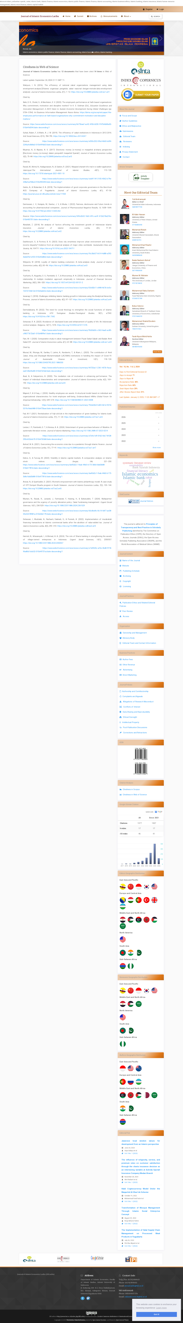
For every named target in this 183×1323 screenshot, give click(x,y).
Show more (157, 447)
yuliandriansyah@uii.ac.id (136, 1297)
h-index (123, 828)
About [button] (126, 16)
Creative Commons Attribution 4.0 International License (115, 1316)
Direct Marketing (128, 675)
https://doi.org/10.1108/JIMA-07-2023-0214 (89, 431)
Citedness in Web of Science (133, 795)
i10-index (123, 834)
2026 (140, 417)
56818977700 (137, 207)
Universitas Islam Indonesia (76, 1320)
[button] (90, 52)
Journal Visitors (146, 501)
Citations (123, 823)
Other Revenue (127, 665)
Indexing (125, 147)
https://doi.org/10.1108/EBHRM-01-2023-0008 (74, 400)
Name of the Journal (130, 561)
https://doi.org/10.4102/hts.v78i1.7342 (39, 317)
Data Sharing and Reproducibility (135, 712)
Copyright (125, 581)
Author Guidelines (128, 121)
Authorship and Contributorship (134, 691)
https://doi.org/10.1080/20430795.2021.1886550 (43, 362)
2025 (140, 423)
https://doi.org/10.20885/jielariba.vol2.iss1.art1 (90, 92)
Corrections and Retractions (133, 733)
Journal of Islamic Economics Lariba (40, 16)
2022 (140, 441)
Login (160, 9)
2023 (140, 435)
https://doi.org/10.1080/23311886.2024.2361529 (65, 506)
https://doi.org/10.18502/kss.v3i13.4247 (69, 136)
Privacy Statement (129, 152)
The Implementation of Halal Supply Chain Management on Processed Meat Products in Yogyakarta (140, 1233)
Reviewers (126, 141)
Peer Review (126, 611)
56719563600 (137, 270)
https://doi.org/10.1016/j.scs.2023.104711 (57, 248)
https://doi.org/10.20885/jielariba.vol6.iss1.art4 (92, 342)
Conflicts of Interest (130, 707)
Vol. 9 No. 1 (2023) (129, 1153)
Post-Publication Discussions (133, 727)
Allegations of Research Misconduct (137, 702)
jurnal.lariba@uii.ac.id (134, 1286)
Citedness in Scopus (130, 789)
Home (67, 16)
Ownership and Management (133, 633)
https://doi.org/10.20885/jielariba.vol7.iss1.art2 (83, 417)
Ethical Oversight (128, 717)
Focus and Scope (128, 116)
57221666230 (137, 316)
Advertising (126, 670)
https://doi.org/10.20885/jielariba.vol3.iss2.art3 (52, 156)
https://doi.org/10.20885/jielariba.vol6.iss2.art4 (46, 383)
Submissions (126, 131)
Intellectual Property (129, 722)
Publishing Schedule (130, 571)
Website (124, 566)
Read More (157, 352)
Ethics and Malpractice (130, 126)
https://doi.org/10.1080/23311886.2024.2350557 (43, 543)
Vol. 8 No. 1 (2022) (129, 1201)
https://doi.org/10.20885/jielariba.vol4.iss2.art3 (68, 265)
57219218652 (137, 283)
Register (148, 9)
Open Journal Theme (122, 1320)
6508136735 (136, 240)
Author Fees (126, 659)
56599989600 (137, 255)
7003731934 (136, 329)
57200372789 (137, 298)
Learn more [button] (161, 1308)
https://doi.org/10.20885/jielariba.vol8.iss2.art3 (76, 526)
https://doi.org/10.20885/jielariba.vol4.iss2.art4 (92, 299)
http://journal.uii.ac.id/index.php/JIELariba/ (71, 1316)
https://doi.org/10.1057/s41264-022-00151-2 (64, 282)
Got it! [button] (156, 1314)
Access (124, 616)
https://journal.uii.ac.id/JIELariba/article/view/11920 (44, 194)
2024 (140, 429)
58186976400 (137, 347)
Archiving (125, 576)
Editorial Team (127, 136)
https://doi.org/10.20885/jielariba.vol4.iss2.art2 (42, 231)
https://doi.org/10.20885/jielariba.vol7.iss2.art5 (42, 488)
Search (155, 16)
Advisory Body (127, 638)
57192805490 (137, 225)
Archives (92, 16)
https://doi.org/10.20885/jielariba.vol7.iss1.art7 (76, 448)
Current (78, 16)
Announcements (109, 16)
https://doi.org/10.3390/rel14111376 (72, 325)
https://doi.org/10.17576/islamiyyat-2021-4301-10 (43, 173)
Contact (124, 157)
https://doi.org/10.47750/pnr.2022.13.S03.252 (41, 211)
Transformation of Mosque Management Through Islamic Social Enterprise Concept (140, 1211)
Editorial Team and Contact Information (138, 643)
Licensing (125, 586)
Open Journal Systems (99, 1320)
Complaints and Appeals (131, 696)
